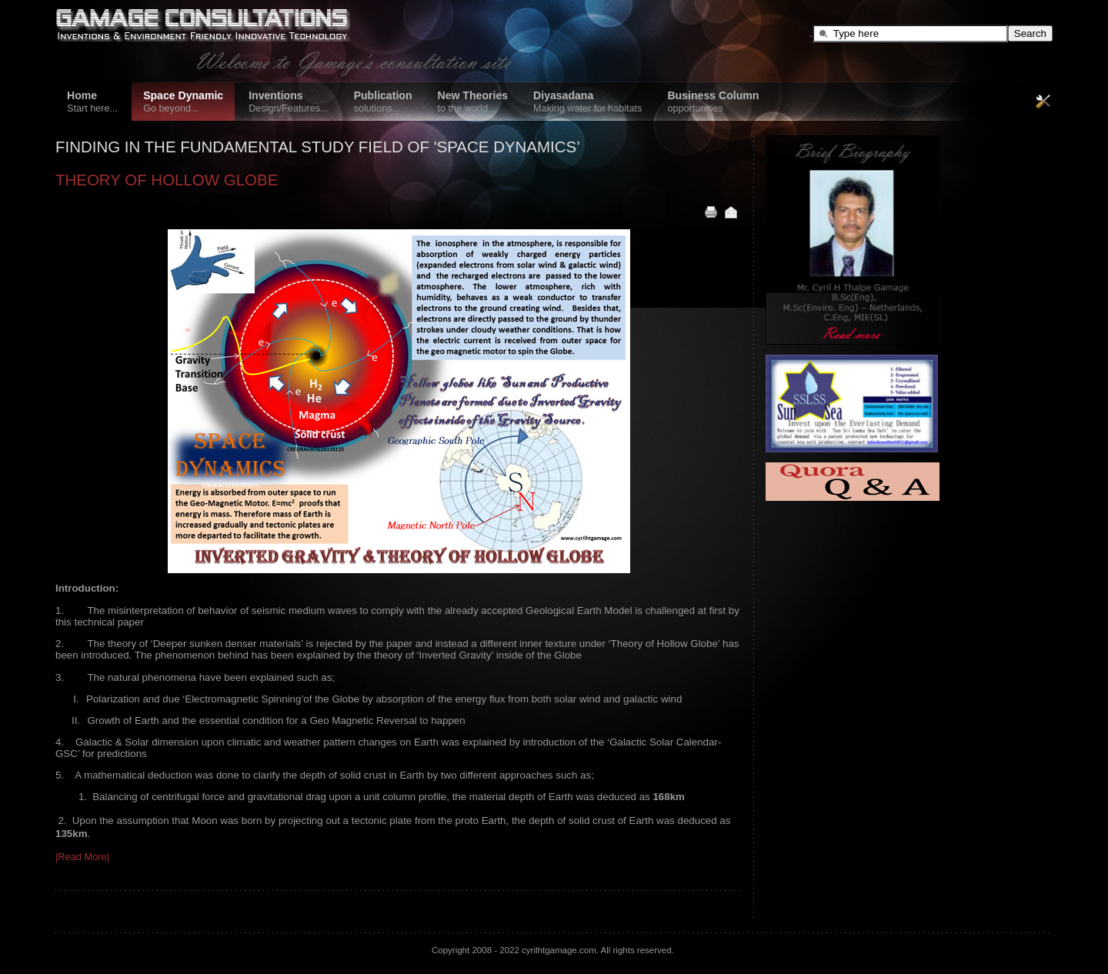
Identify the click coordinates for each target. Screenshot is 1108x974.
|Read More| (82, 856)
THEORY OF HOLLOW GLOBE (166, 179)
